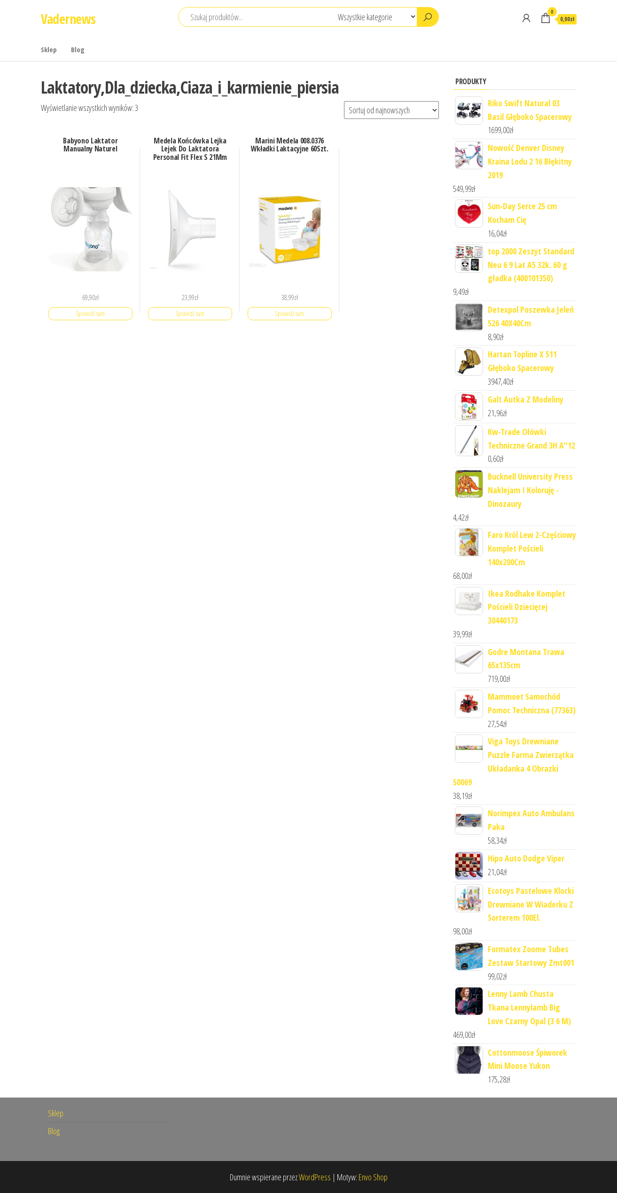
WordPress (315, 1177)
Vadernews (68, 19)
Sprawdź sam (90, 313)
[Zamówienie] (391, 110)
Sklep (49, 49)
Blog (78, 49)
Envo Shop (373, 1177)
